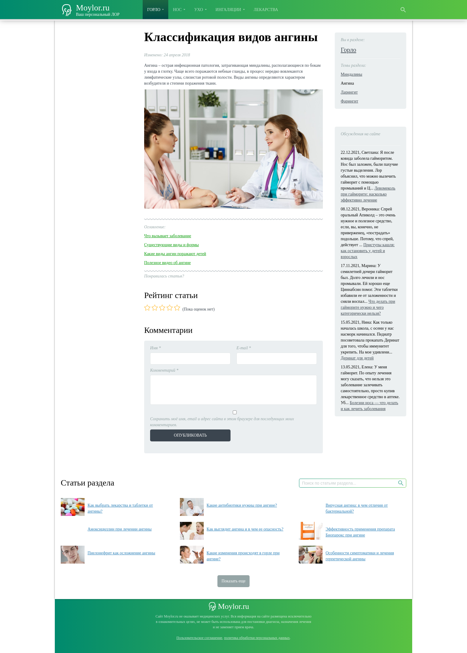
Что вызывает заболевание (167, 236)
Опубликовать (190, 435)
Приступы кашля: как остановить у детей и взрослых (368, 251)
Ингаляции (228, 9)
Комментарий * (164, 370)
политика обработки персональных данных (256, 638)
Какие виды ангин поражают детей (175, 254)
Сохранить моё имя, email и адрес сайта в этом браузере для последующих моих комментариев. (222, 422)
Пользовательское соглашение (199, 638)
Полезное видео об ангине (167, 262)
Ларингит (349, 92)
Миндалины (351, 74)
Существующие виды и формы (171, 245)
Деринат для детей (357, 358)
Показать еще (234, 581)
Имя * (155, 348)
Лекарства (266, 9)
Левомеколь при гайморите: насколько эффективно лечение (368, 194)
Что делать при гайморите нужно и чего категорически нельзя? (368, 307)
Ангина (347, 83)
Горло (153, 9)
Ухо (198, 9)
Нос (177, 9)
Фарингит (349, 101)
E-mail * (243, 348)
